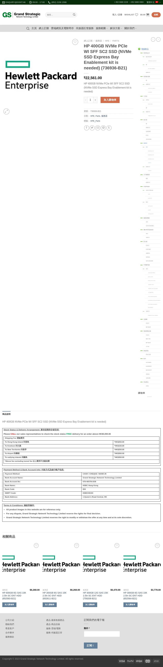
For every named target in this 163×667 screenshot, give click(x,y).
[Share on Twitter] (92, 127)
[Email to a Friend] (97, 127)
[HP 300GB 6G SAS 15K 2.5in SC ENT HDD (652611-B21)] (61, 564)
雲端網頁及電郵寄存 (62, 28)
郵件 (87, 628)
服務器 (98, 41)
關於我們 (130, 28)
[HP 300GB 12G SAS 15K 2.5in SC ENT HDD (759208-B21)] (101, 564)
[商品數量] (90, 100)
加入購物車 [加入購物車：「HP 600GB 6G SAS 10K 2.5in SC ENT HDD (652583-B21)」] (9, 605)
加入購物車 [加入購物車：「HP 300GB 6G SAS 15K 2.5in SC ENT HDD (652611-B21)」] (50, 605)
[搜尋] (27, 28)
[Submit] (74, 15)
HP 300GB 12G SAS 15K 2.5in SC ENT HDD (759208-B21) (95, 596)
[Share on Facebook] (86, 127)
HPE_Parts (95, 121)
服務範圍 (102, 28)
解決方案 (116, 28)
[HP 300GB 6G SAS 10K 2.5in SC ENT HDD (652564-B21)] (142, 564)
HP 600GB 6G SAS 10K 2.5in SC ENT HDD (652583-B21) (14, 596)
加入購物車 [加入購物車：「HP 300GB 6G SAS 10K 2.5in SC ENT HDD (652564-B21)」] (130, 605)
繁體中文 (154, 2)
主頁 (34, 28)
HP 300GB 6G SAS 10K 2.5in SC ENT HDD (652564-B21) (135, 596)
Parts (115, 41)
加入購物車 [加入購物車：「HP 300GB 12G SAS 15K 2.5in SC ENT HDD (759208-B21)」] (90, 605)
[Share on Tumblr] (109, 127)
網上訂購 (44, 28)
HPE (107, 41)
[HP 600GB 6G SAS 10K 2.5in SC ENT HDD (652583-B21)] (21, 564)
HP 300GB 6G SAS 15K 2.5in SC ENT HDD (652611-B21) (54, 596)
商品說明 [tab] (6, 414)
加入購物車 (110, 100)
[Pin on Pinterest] (103, 127)
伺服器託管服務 (84, 28)
